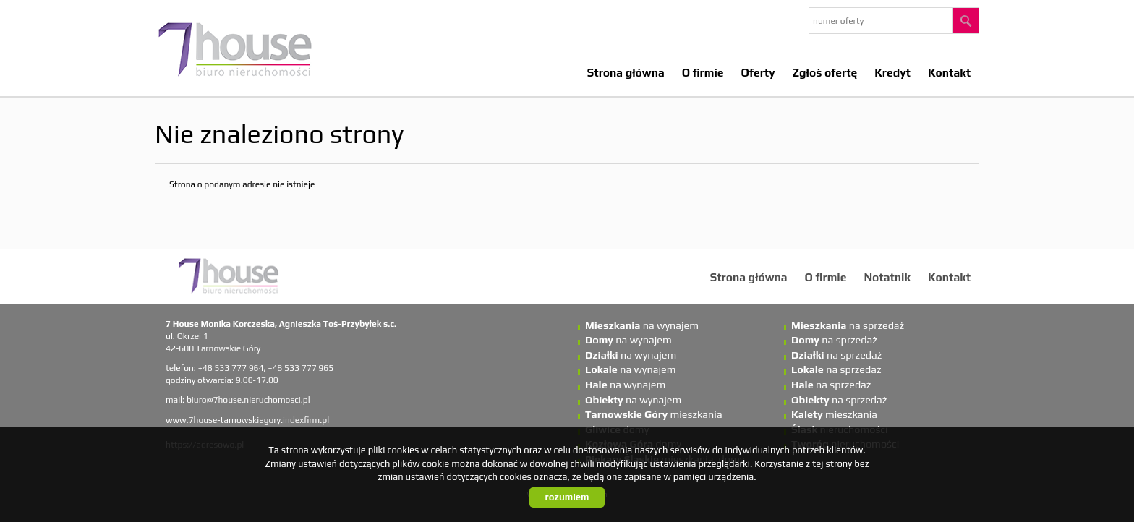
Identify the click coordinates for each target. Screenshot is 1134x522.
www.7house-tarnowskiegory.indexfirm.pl (247, 420)
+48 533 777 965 (300, 368)
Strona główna (626, 72)
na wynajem (642, 325)
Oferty (758, 72)
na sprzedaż (847, 325)
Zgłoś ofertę (825, 72)
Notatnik (887, 276)
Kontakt (949, 72)
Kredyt (892, 72)
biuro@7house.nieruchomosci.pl (248, 400)
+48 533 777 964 (231, 368)
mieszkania (653, 414)
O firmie (703, 72)
